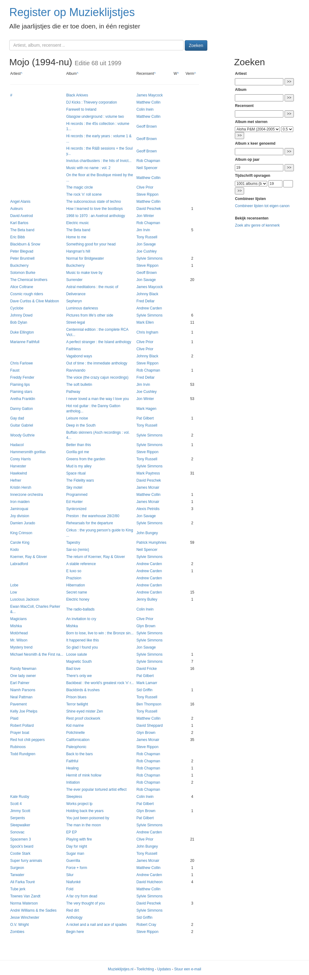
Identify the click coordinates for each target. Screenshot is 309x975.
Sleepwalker (20, 825)
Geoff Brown (146, 126)
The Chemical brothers (28, 280)
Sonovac (17, 832)
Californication (77, 740)
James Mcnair (147, 487)
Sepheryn (74, 301)
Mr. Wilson (19, 640)
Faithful (72, 761)
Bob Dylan (18, 322)
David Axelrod (21, 216)
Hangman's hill (78, 251)
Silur (70, 875)
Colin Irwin (145, 109)
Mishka (16, 626)
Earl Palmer (19, 683)
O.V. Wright (19, 924)
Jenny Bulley (146, 599)
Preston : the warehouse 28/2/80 (92, 516)
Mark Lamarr (146, 683)
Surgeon (17, 868)
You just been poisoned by (87, 818)
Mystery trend (21, 647)
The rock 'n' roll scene (84, 194)
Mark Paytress (148, 473)
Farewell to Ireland (81, 109)
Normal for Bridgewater (85, 258)
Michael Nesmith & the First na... (36, 654)
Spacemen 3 (20, 839)
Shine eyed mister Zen (84, 711)
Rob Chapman (148, 161)
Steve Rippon (147, 194)
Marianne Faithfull (25, 342)
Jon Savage (146, 244)
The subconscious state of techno (93, 201)
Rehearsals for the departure (89, 523)
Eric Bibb (17, 237)
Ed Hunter (74, 502)
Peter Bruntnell (22, 258)
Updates (164, 969)
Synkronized (76, 509)
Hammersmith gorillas (28, 452)
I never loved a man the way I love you (97, 399)
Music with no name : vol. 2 (88, 168)
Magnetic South (79, 661)
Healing (72, 768)
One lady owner (23, 676)
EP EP (71, 832)
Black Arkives (77, 95)
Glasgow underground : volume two (95, 116)
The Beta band (22, 230)
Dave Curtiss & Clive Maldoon (34, 301)
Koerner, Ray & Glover (28, 557)
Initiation (73, 782)
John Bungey (147, 533)
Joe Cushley (146, 251)
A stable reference (81, 564)
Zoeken (196, 45)
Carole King (19, 542)
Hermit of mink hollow (83, 775)
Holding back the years (85, 811)
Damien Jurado (22, 523)
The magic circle (79, 187)
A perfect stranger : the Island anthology (98, 342)
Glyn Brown (145, 626)
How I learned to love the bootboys (94, 208)
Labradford (19, 564)
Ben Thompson (148, 704)
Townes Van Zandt (25, 896)
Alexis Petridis (147, 509)
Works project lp (79, 804)
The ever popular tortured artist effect (96, 789)
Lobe (14, 585)
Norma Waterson (24, 903)
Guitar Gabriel (21, 425)
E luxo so (73, 571)
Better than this (78, 445)
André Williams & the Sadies (33, 910)
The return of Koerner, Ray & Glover (95, 557)
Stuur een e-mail (187, 969)
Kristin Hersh (20, 487)
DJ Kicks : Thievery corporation (91, 102)
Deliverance (76, 294)
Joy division (19, 516)
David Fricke (146, 668)
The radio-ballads (80, 609)
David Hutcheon (149, 882)
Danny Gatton (21, 409)
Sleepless (74, 796)
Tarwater (17, 875)
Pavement (18, 704)
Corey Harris (20, 459)
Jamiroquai (19, 509)
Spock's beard (21, 846)
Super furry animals (26, 860)
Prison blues (76, 697)
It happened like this (82, 640)
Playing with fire (79, 839)
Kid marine (75, 725)
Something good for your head (91, 244)
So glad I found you (82, 647)
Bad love (73, 668)
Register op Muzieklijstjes (72, 12)
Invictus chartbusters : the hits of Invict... (98, 161)
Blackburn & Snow (25, 244)
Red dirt (72, 910)
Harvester (18, 466)
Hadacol (17, 445)
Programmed (76, 494)
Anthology (74, 917)
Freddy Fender (22, 377)
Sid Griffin (144, 690)
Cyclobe (16, 308)
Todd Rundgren (22, 754)
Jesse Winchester (24, 917)
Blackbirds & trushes (82, 690)
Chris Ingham (147, 332)
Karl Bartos (19, 223)
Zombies (17, 932)
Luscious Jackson (24, 599)
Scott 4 (16, 804)
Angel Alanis (20, 201)
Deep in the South (80, 425)
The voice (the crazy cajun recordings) (97, 377)
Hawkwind (18, 473)
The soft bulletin (79, 384)
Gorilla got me (77, 452)
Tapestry (73, 542)
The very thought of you (85, 903)
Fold (69, 889)
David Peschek (148, 208)
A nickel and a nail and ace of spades (96, 924)
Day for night (76, 846)
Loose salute (76, 654)
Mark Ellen (145, 322)
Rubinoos (18, 747)
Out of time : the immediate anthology (96, 363)
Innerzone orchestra (26, 494)
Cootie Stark (20, 853)
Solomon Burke (22, 272)
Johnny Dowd (21, 315)
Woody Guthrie (22, 435)
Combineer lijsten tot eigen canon (262, 206)
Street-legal (75, 322)
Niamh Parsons (22, 690)
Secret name (76, 592)
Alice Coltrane (21, 287)
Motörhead (19, 633)
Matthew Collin (148, 102)
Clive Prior (144, 187)
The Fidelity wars (80, 480)
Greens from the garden (85, 459)
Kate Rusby (19, 796)
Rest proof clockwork (83, 718)
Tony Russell (146, 237)
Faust (14, 370)
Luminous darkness (82, 308)
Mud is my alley (78, 466)
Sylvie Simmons (149, 258)
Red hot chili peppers (27, 740)
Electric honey (77, 599)
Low (13, 592)
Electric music (77, 223)
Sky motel (74, 487)
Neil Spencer (146, 168)
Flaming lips (20, 384)
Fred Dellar (145, 301)
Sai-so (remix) (77, 549)
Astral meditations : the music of (92, 287)
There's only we (79, 676)
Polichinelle (75, 732)
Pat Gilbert (145, 418)
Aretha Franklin (22, 399)
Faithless (73, 349)
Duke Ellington (22, 332)
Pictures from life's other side (89, 315)
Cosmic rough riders (26, 294)
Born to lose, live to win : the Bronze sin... (99, 633)
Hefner (15, 480)
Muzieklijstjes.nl (120, 969)
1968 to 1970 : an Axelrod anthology (95, 216)
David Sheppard (149, 725)
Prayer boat (19, 732)
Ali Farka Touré (22, 882)
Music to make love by (84, 272)
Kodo (14, 549)
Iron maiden (20, 502)
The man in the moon (83, 825)
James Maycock (149, 95)
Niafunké (73, 882)
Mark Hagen (146, 409)
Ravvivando (75, 370)
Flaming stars (21, 392)
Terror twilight (77, 704)
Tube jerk (17, 889)
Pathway (73, 392)
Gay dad (17, 418)
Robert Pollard (22, 725)
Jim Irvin (143, 230)
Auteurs (16, 208)
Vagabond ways (79, 356)
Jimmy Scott (20, 811)
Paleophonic (76, 747)
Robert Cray (146, 924)
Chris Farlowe (21, 363)
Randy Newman (23, 668)
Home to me (76, 237)
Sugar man (75, 853)
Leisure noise (77, 418)
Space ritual (76, 473)
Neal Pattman (21, 697)
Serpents (17, 818)
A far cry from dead (81, 896)
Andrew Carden (149, 308)
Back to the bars (79, 754)
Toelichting (145, 969)
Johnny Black (147, 294)
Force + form (76, 868)
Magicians (18, 619)
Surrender (74, 280)
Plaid (14, 718)
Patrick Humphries (151, 542)
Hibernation (75, 585)
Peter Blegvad (21, 251)
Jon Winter (145, 216)
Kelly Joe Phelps (23, 711)
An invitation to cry (81, 619)
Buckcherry (19, 265)
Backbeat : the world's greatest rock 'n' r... (100, 683)
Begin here (75, 932)
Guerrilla (73, 860)
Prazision (73, 578)
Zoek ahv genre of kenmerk (257, 225)
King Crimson (21, 533)
